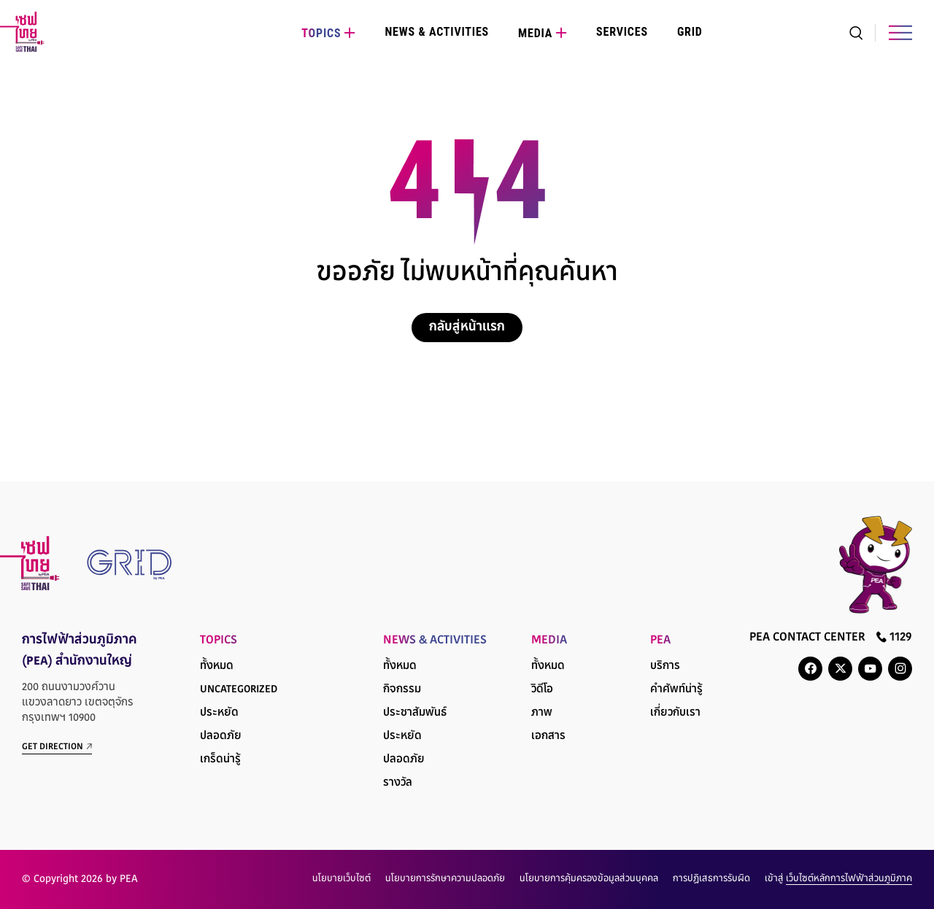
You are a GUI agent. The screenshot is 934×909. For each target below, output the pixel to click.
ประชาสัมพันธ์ (415, 713)
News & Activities (437, 32)
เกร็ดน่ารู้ (220, 759)
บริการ (665, 666)
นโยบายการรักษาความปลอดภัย (445, 879)
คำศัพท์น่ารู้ (676, 689)
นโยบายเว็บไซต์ (341, 879)
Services (622, 32)
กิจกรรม (402, 689)
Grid (690, 32)
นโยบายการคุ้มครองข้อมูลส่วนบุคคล (589, 879)
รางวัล (397, 783)
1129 (894, 637)
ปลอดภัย (221, 736)
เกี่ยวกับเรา (675, 713)
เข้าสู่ (838, 879)
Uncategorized (238, 689)
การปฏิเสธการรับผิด (711, 879)
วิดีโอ (542, 689)
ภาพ (541, 713)
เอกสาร (548, 736)
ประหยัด (219, 713)
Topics (321, 33)
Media (535, 33)
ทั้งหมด (217, 666)
